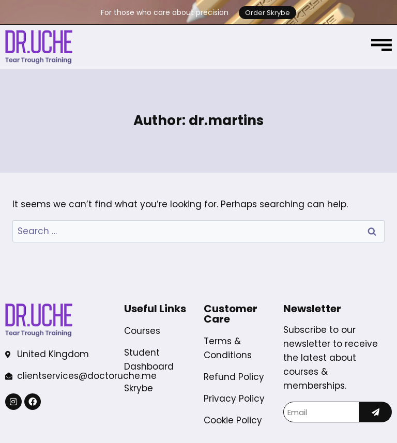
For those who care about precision (164, 12)
